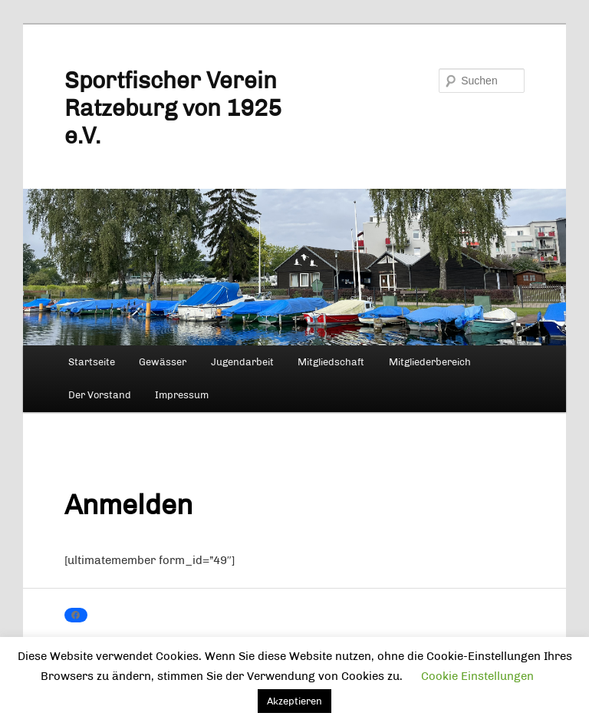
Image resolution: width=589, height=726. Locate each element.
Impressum (182, 395)
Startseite (91, 362)
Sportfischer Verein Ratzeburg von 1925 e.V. (172, 108)
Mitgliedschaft (331, 362)
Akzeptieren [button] (294, 701)
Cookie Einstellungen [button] (477, 676)
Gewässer (162, 362)
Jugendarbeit (242, 362)
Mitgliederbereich (430, 362)
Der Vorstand (99, 395)
